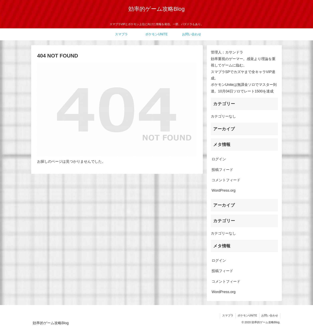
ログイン (219, 159)
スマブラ (227, 315)
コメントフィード (226, 180)
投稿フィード (222, 170)
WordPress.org (224, 190)
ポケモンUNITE (247, 315)
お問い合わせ (269, 315)
